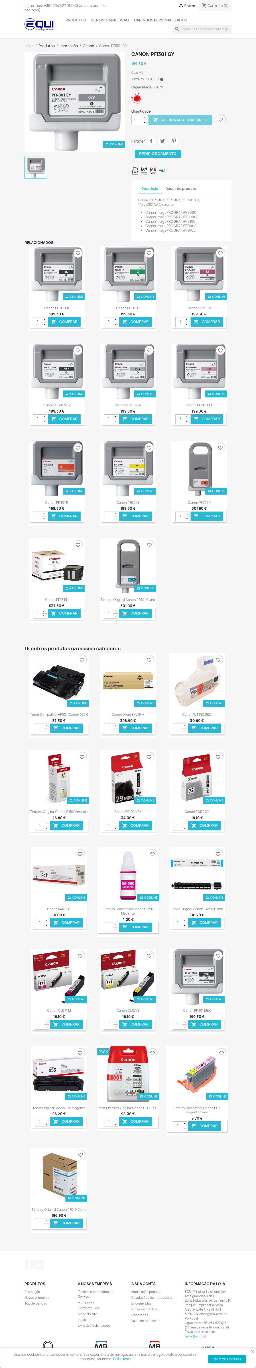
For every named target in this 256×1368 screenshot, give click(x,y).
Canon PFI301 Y (128, 502)
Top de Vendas (35, 1303)
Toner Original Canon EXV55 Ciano (197, 909)
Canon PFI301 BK (56, 308)
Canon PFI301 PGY (128, 405)
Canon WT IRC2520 (197, 714)
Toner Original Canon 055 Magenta (59, 1108)
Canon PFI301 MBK (57, 405)
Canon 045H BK (59, 909)
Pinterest (173, 140)
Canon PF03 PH (56, 600)
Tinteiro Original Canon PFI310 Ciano (59, 1209)
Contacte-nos (89, 1308)
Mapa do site (87, 1314)
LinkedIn (39, 1264)
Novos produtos (36, 1297)
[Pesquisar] (202, 29)
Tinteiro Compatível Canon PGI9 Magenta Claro (197, 1110)
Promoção (32, 1292)
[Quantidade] (136, 120)
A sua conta (143, 1283)
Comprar (64, 322)
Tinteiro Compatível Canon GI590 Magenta (128, 911)
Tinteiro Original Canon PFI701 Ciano (128, 600)
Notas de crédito (144, 1309)
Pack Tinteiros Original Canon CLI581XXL (128, 1108)
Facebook (29, 1264)
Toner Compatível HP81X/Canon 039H (59, 714)
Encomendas (141, 1303)
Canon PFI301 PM (199, 405)
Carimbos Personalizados (160, 20)
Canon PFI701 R (199, 502)
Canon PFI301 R (56, 502)
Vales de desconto (145, 1321)
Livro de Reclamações (94, 1325)
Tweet (162, 140)
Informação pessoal (146, 1292)
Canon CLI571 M (59, 1010)
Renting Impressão (110, 20)
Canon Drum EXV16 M (128, 714)
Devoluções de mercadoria (151, 1297)
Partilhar (151, 140)
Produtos (76, 20)
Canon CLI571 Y (128, 1010)
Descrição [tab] (149, 188)
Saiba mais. (122, 1359)
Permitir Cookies (226, 1359)
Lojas (82, 1320)
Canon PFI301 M (199, 308)
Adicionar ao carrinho (180, 120)
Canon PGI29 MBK (128, 812)
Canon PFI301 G (128, 308)
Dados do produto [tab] (181, 188)
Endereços (139, 1315)
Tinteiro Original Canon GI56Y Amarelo (59, 812)
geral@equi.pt (195, 1336)
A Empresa (86, 1302)
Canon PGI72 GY (197, 812)
